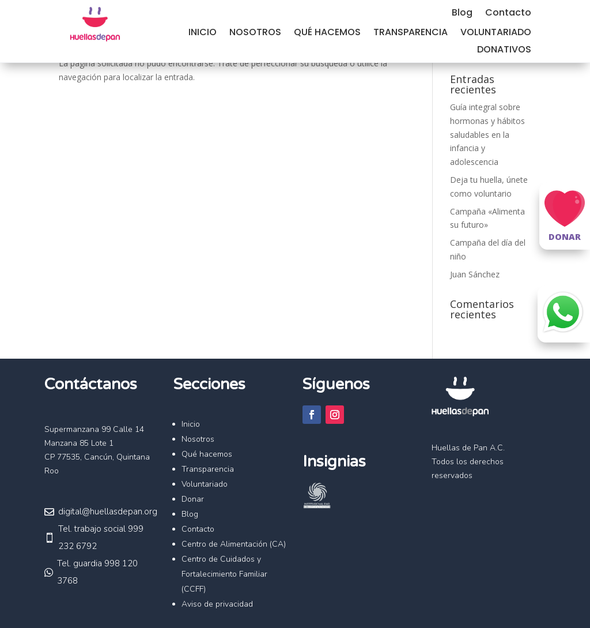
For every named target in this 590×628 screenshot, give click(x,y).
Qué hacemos (327, 33)
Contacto (508, 14)
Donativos (504, 51)
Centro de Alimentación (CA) (233, 544)
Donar (192, 499)
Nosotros (255, 33)
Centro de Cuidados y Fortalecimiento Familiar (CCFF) (224, 574)
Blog (462, 14)
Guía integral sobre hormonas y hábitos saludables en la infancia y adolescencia (487, 134)
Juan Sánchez (475, 274)
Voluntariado (495, 33)
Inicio (202, 33)
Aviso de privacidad (217, 604)
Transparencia (410, 33)
